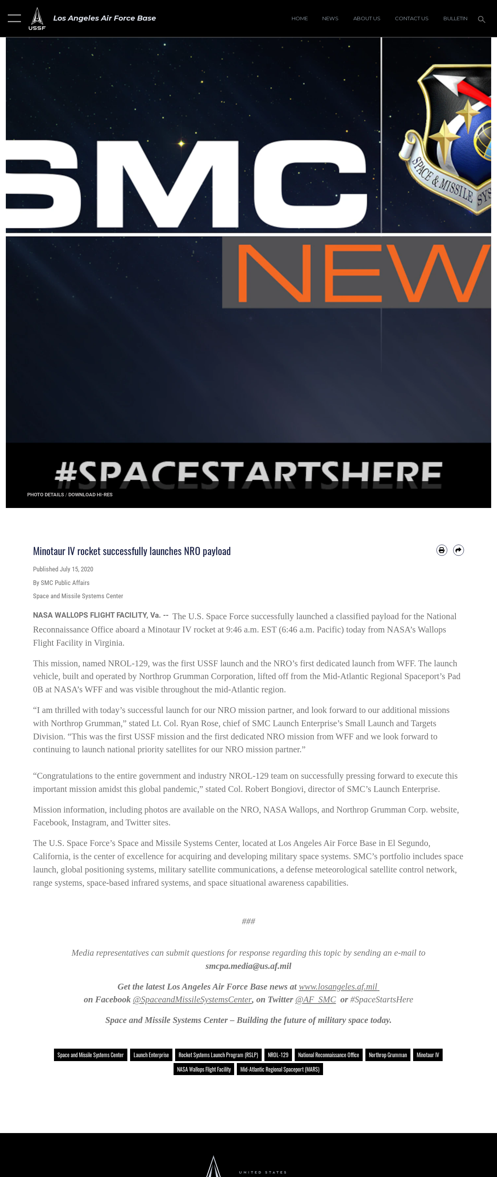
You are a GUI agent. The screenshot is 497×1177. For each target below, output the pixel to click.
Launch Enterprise (151, 1055)
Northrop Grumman (388, 1055)
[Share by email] (458, 550)
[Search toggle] (483, 18)
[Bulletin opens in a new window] (455, 18)
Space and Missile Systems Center (90, 1055)
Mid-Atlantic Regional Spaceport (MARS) (280, 1069)
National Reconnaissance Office (328, 1055)
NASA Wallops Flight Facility (204, 1069)
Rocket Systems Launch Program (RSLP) (218, 1055)
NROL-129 (278, 1055)
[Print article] (441, 550)
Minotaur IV (428, 1055)
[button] (12, 18)
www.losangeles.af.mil (338, 986)
